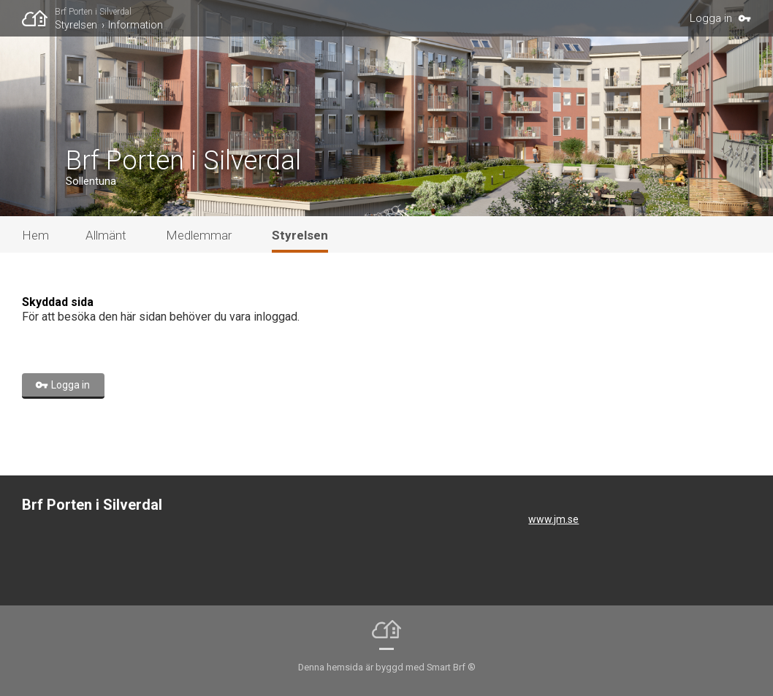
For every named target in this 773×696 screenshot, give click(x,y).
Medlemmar (199, 235)
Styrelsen (76, 25)
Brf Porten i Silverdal (93, 12)
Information (135, 25)
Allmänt (105, 235)
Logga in (711, 18)
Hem (35, 235)
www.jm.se (553, 519)
